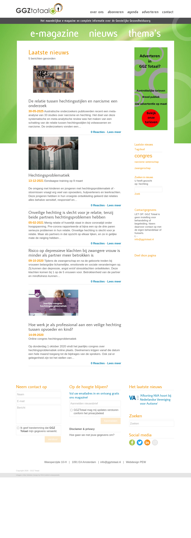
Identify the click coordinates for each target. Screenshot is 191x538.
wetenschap (152, 161)
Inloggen (19, 475)
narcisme (140, 161)
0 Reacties (98, 132)
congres (143, 155)
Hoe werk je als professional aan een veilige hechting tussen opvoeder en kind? (74, 327)
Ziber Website (27, 475)
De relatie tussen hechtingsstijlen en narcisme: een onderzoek (72, 103)
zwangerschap (143, 168)
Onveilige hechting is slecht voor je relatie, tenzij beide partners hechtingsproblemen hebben (70, 214)
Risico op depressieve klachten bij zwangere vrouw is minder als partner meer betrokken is (74, 252)
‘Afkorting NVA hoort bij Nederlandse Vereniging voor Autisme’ (155, 399)
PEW (143, 462)
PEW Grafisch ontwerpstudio (49, 475)
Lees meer (114, 132)
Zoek (137, 193)
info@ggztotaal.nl (144, 239)
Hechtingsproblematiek (49, 175)
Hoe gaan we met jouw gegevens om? (91, 435)
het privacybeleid (94, 413)
